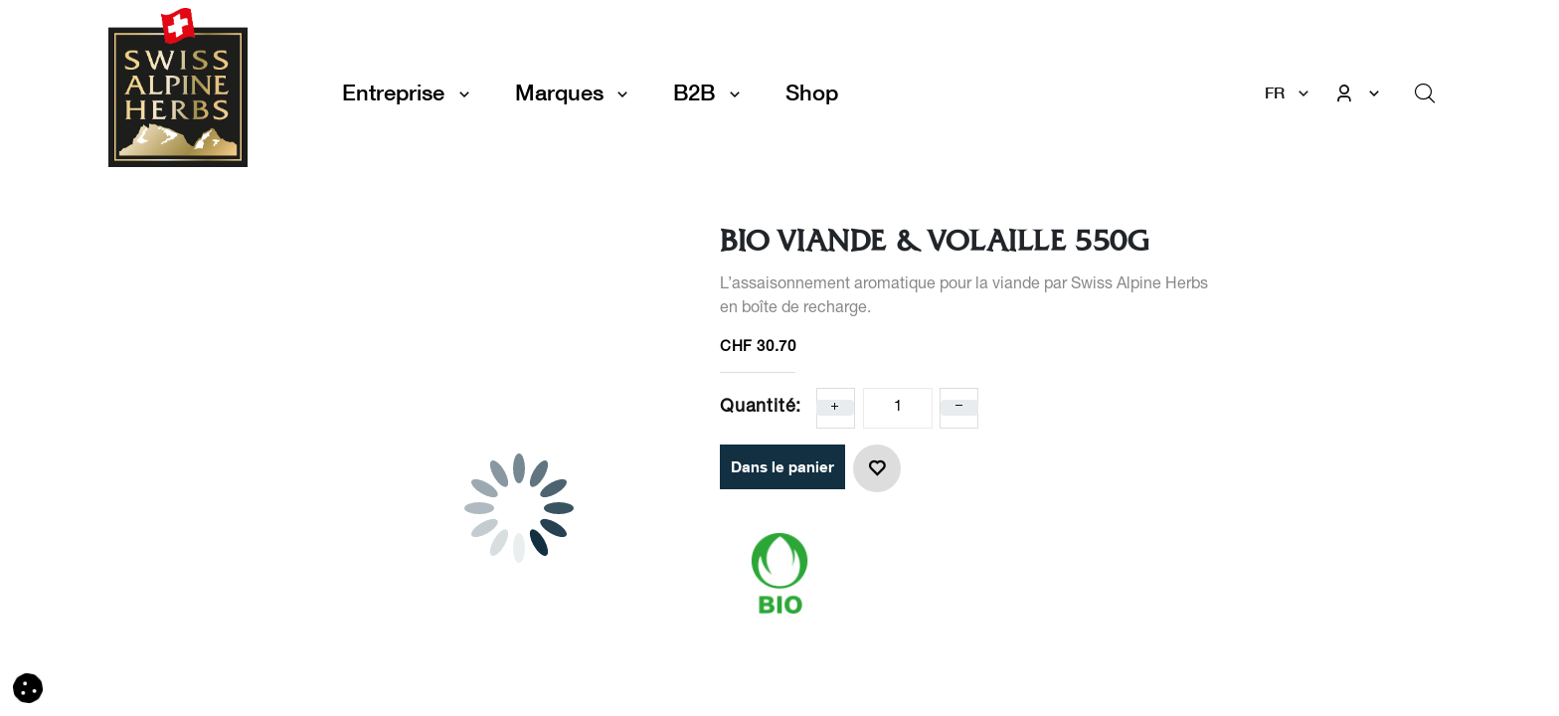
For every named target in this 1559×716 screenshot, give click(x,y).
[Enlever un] (959, 408)
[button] (877, 468)
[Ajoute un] (835, 408)
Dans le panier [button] (782, 466)
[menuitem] (811, 93)
